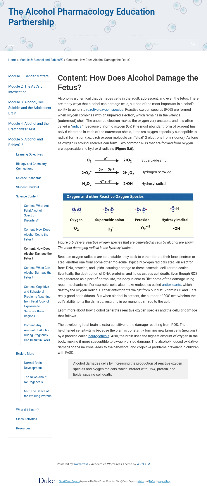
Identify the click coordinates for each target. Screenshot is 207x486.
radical (77, 126)
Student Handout (27, 187)
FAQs (152, 481)
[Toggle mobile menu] (11, 44)
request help (164, 481)
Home (12, 60)
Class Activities (26, 419)
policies (140, 481)
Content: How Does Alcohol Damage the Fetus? (38, 253)
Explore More (25, 353)
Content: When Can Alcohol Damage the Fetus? (38, 272)
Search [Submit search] (193, 43)
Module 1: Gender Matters (28, 76)
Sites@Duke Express (69, 481)
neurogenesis (98, 336)
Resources (23, 428)
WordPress (81, 464)
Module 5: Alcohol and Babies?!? (41, 60)
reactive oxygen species (104, 109)
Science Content (27, 196)
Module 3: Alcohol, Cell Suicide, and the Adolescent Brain (29, 107)
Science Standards (28, 178)
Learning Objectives (29, 154)
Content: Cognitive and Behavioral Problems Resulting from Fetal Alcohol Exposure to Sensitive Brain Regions (37, 301)
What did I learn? (27, 410)
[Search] (169, 44)
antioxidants (171, 285)
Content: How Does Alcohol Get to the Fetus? (37, 234)
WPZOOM (143, 464)
